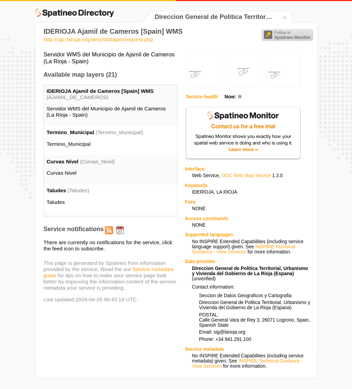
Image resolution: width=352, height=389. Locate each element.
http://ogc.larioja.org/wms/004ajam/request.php (98, 39)
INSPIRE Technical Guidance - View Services (243, 249)
